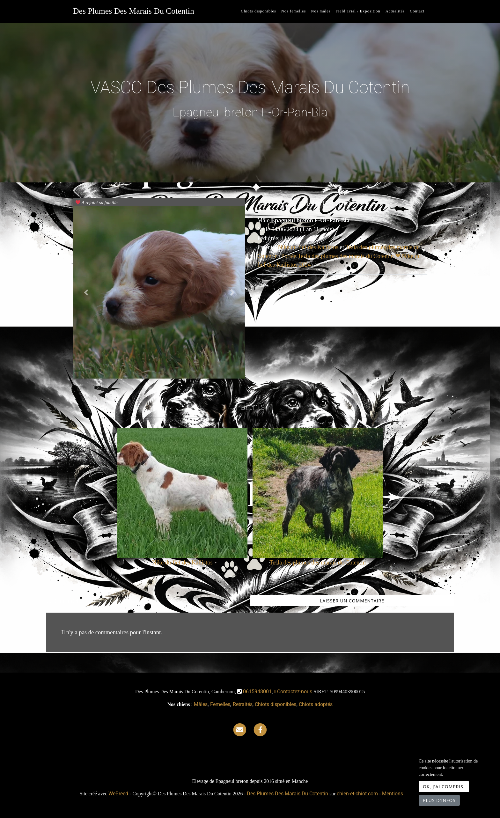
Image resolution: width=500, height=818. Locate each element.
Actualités (395, 11)
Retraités (243, 704)
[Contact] (240, 729)
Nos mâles (320, 11)
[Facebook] (260, 729)
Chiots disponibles (258, 11)
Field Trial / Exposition (358, 11)
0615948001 (257, 692)
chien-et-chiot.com (358, 794)
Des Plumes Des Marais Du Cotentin (133, 11)
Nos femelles (293, 11)
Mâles (201, 704)
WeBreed (118, 794)
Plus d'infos (439, 800)
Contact (417, 11)
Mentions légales (401, 794)
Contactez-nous (293, 692)
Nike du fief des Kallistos (309, 247)
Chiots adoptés (316, 704)
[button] (86, 292)
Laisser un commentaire (352, 601)
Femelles (220, 704)
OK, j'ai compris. (444, 787)
